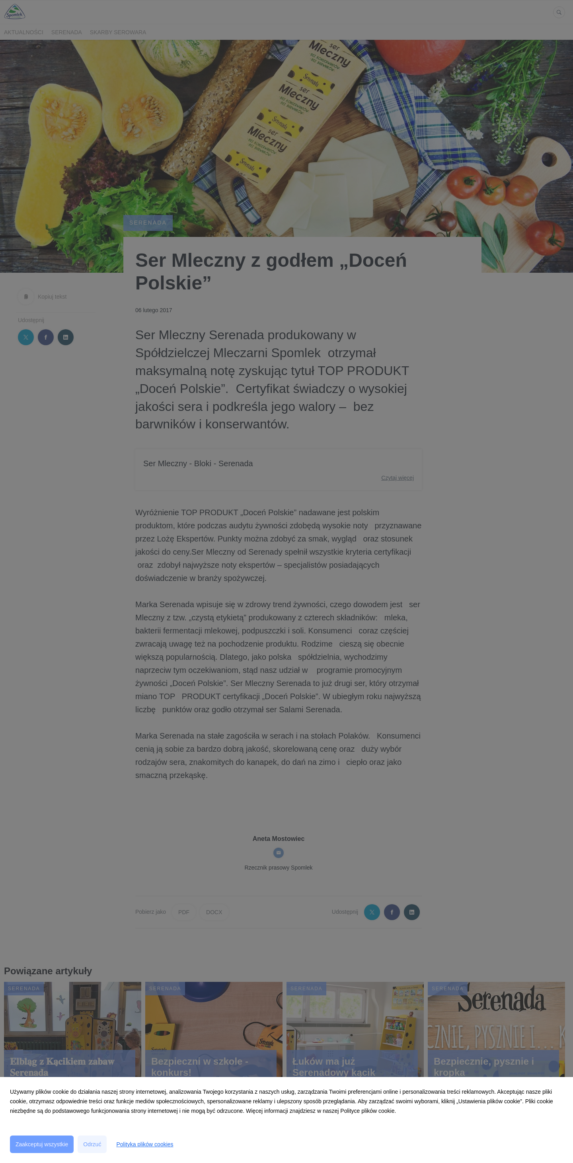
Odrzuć (92, 1144)
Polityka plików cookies (144, 1144)
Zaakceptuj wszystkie (42, 1144)
